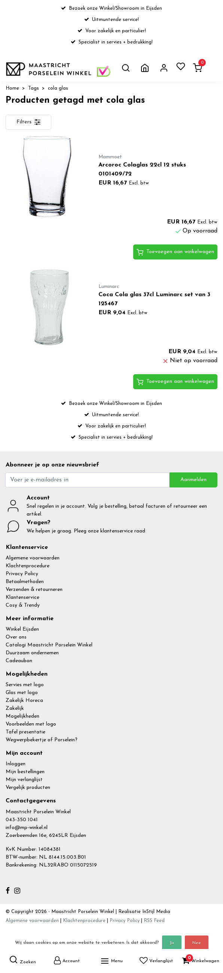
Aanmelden (193, 480)
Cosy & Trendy (23, 605)
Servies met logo (25, 685)
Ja (171, 943)
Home (12, 88)
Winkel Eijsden (22, 629)
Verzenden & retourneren (34, 589)
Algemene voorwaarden (32, 558)
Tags (33, 88)
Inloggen (15, 764)
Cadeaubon (19, 661)
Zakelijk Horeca (24, 700)
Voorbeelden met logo (31, 724)
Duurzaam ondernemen (32, 653)
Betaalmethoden (25, 582)
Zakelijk (15, 708)
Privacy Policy (22, 574)
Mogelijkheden (22, 716)
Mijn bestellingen (25, 772)
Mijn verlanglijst (24, 780)
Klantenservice (22, 597)
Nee (196, 943)
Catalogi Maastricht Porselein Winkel (49, 645)
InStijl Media (155, 911)
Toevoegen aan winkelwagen (175, 252)
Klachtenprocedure (27, 566)
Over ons (16, 637)
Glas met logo (22, 693)
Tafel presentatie (25, 732)
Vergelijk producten (28, 787)
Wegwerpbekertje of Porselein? (41, 740)
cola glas (58, 88)
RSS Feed (154, 920)
